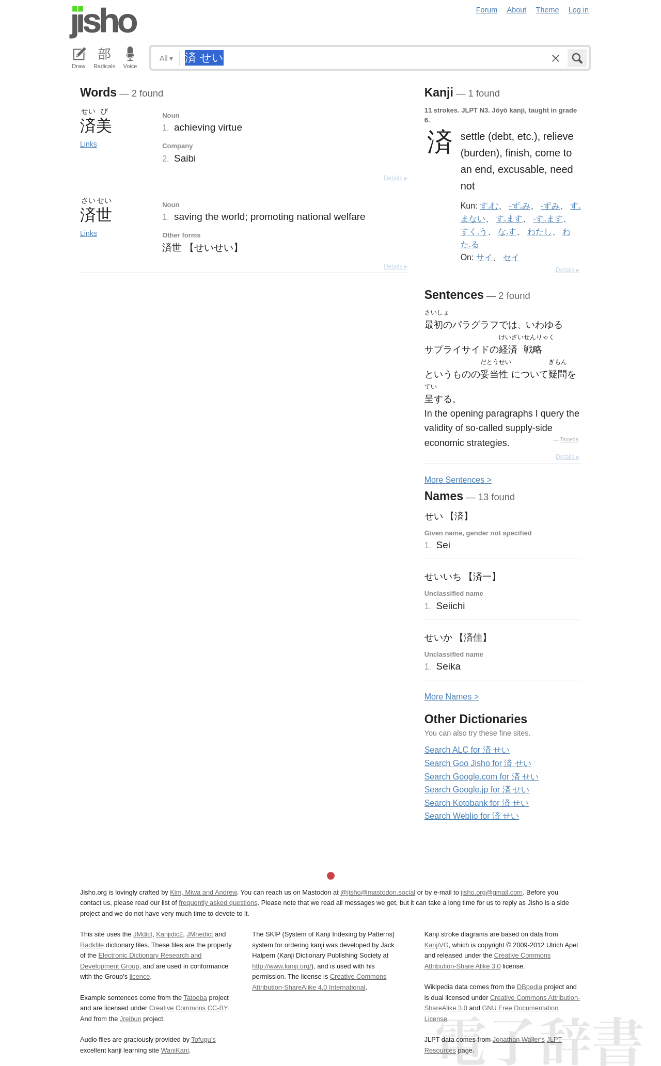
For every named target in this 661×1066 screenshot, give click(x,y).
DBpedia (529, 987)
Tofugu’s (203, 1039)
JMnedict (199, 934)
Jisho (103, 22)
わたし (539, 231)
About (517, 10)
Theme (547, 10)
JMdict (142, 934)
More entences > (458, 479)
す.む (489, 205)
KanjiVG (436, 945)
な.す (507, 231)
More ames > (451, 696)
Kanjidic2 (169, 934)
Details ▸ (395, 178)
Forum (487, 10)
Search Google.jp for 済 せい (477, 789)
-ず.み (519, 205)
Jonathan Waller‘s (519, 1039)
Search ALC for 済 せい (467, 749)
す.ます (509, 218)
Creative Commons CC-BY (188, 1008)
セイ (511, 257)
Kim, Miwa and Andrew (203, 892)
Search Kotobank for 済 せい (476, 803)
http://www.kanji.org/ (281, 966)
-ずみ (550, 205)
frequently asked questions (218, 902)
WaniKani (175, 1050)
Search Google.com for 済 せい (481, 776)
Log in (579, 10)
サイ (484, 257)
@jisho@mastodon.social (377, 892)
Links (88, 144)
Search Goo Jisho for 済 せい (477, 763)
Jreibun (130, 1019)
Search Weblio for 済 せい (472, 816)
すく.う (474, 231)
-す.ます (547, 218)
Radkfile (92, 945)
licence (140, 976)
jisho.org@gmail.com (492, 892)
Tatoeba (569, 439)
